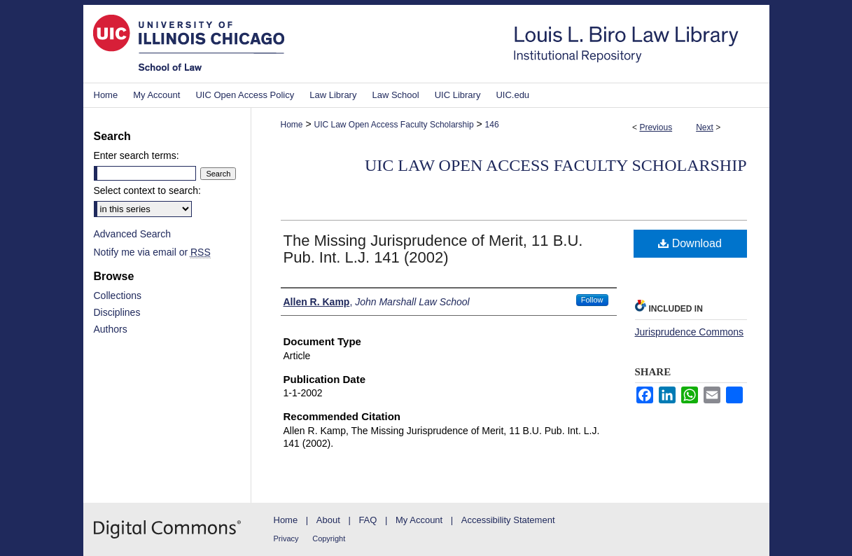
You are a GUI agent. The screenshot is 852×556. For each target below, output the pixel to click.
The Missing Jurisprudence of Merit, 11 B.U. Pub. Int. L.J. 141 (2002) (433, 249)
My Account (419, 520)
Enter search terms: (136, 155)
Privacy (286, 538)
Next (704, 127)
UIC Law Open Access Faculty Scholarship (393, 125)
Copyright (328, 538)
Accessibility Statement (508, 520)
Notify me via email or (152, 252)
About (328, 520)
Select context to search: (147, 190)
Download (690, 243)
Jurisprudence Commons (689, 332)
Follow (592, 300)
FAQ (367, 520)
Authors (110, 329)
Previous (655, 127)
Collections (117, 295)
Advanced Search (133, 233)
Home (292, 125)
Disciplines (117, 312)
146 (492, 125)
